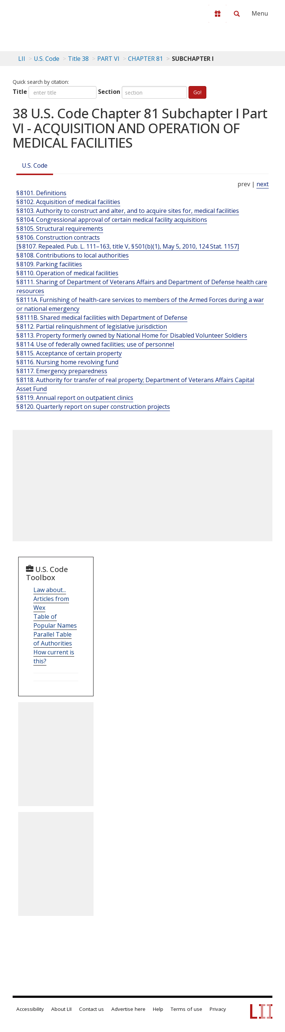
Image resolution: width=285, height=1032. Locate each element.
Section (109, 92)
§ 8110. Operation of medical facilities (67, 273)
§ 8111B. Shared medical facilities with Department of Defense (101, 317)
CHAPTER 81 (145, 59)
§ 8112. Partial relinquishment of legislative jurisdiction (91, 326)
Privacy (218, 1009)
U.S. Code (35, 165)
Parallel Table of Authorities (52, 638)
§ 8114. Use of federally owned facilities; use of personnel (95, 344)
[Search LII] (237, 14)
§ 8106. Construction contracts (58, 237)
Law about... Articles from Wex (51, 599)
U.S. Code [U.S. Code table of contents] (46, 59)
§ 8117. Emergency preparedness (61, 371)
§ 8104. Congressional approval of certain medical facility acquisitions (111, 220)
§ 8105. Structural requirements (59, 228)
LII (21, 59)
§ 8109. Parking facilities (49, 264)
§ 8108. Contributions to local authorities (72, 255)
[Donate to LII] (217, 14)
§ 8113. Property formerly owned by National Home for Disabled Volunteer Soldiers (131, 335)
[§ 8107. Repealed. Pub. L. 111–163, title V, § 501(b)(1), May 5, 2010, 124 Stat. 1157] (127, 246)
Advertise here (128, 1009)
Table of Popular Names (55, 621)
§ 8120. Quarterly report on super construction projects (93, 406)
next (262, 184)
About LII (61, 1009)
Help (158, 1009)
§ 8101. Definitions (41, 193)
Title (20, 92)
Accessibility (30, 1009)
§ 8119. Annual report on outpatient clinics (74, 398)
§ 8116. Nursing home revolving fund (67, 362)
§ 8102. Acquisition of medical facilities (68, 202)
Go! (197, 92)
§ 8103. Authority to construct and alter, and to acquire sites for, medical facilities (127, 211)
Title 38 (78, 59)
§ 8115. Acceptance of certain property (69, 353)
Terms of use (186, 1009)
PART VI (108, 59)
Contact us (91, 1009)
